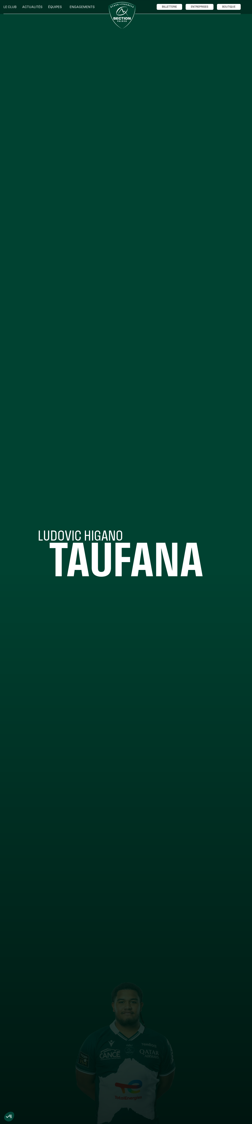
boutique (228, 6)
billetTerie (169, 6)
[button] (11, 7)
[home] (122, 15)
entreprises (199, 6)
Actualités (32, 7)
